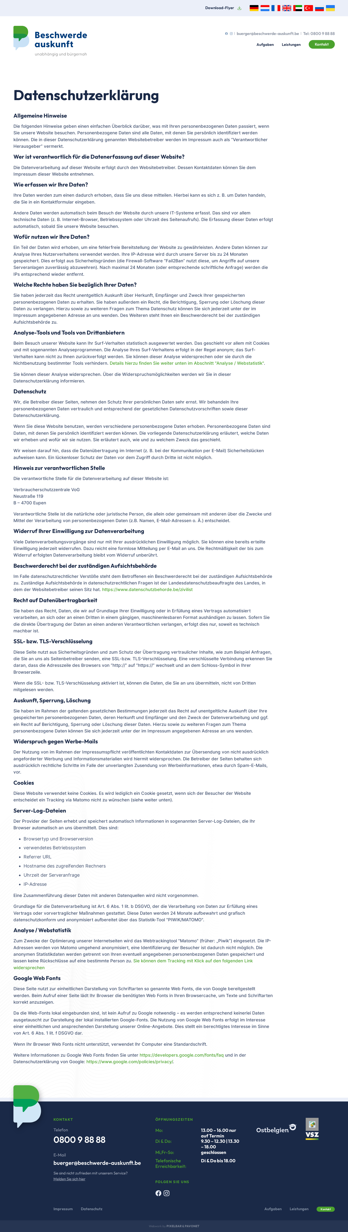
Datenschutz (91, 1208)
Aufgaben (265, 44)
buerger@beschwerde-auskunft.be (268, 33)
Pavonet (192, 1226)
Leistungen (291, 44)
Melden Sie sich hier (69, 1178)
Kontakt (322, 44)
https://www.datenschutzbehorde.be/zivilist (147, 589)
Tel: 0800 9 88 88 (319, 33)
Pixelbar (174, 1226)
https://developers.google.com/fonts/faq (182, 1055)
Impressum (63, 1208)
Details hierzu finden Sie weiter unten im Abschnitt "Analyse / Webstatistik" (187, 363)
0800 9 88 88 (79, 1139)
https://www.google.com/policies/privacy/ (129, 1061)
